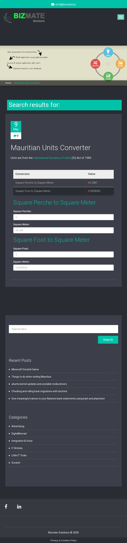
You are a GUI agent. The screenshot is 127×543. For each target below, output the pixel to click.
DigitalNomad (19, 433)
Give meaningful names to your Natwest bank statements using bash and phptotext (58, 398)
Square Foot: (20, 248)
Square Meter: (21, 224)
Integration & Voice (22, 440)
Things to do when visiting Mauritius (31, 376)
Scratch (15, 462)
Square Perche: (22, 211)
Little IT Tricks (19, 455)
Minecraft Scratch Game (25, 369)
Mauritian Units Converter (27, 83)
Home (8, 83)
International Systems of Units (52, 158)
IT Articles (17, 448)
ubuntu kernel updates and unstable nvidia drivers (39, 384)
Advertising (17, 426)
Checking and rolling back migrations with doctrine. (39, 391)
